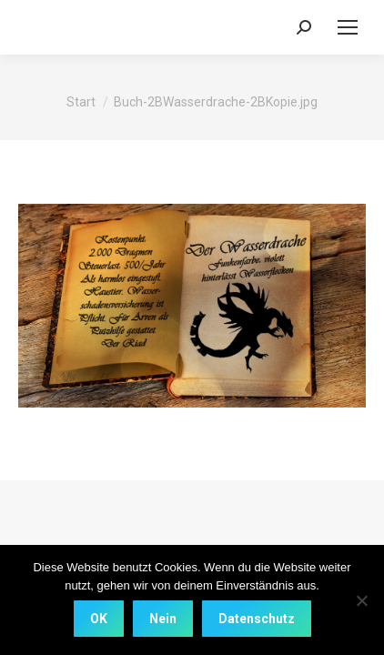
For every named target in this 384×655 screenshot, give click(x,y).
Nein (163, 618)
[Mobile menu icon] (347, 27)
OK (98, 618)
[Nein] (361, 600)
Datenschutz (256, 618)
